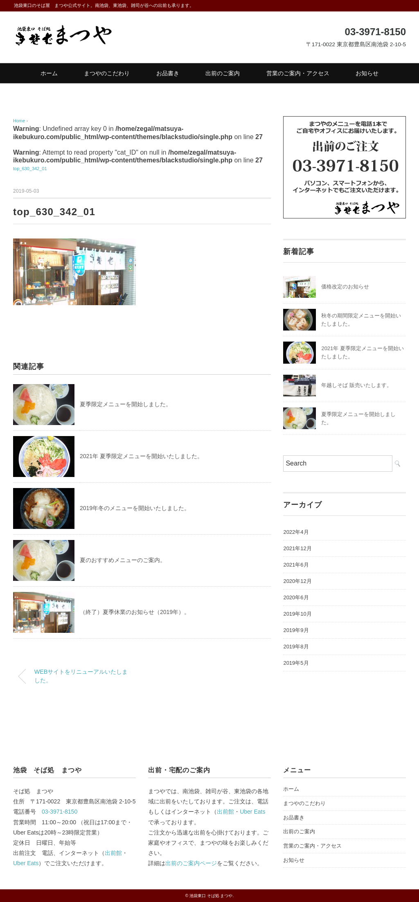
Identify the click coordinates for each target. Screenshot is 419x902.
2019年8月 (296, 646)
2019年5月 (296, 663)
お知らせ (367, 73)
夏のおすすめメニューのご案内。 (123, 560)
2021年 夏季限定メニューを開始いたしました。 (141, 456)
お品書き (167, 73)
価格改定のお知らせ (345, 286)
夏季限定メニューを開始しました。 (125, 404)
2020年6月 (296, 597)
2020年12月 (297, 581)
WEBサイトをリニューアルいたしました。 (81, 676)
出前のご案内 (222, 73)
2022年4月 (296, 532)
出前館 (113, 853)
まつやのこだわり (107, 73)
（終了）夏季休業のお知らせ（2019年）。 (135, 612)
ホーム (49, 73)
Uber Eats (25, 863)
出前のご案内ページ (191, 863)
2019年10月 (297, 614)
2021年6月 (296, 565)
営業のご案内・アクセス (297, 73)
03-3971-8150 (59, 811)
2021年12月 (297, 548)
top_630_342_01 (30, 168)
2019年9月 (296, 630)
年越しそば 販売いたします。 (356, 385)
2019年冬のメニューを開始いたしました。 (135, 508)
